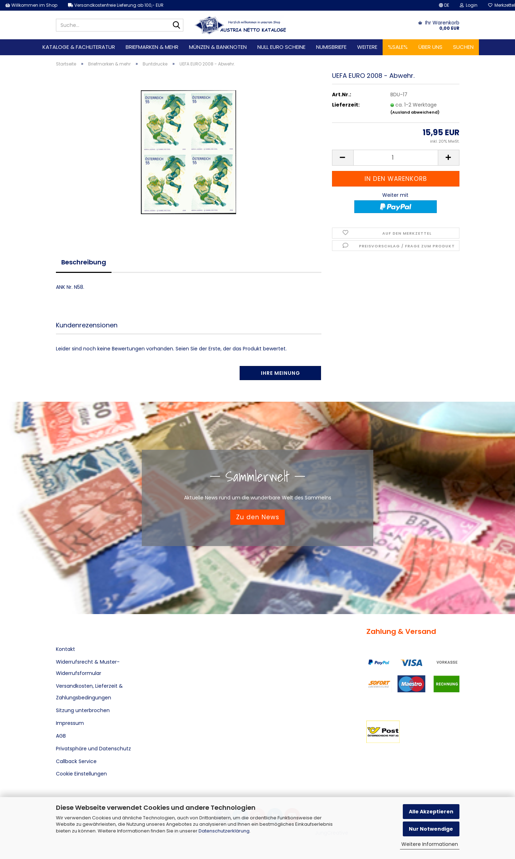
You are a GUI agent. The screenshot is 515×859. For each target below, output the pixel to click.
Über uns (430, 47)
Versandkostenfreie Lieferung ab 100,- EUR (116, 5)
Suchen (463, 47)
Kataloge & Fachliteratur (78, 47)
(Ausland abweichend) (415, 112)
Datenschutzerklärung (224, 830)
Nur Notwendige (431, 828)
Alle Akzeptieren (431, 811)
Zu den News (257, 517)
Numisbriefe (331, 47)
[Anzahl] (395, 158)
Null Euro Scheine (281, 47)
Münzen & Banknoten (218, 47)
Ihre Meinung (280, 373)
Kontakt (65, 649)
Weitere (367, 47)
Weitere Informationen (429, 844)
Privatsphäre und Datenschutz (93, 748)
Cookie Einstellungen (81, 773)
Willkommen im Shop (31, 5)
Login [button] (468, 5)
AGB (61, 735)
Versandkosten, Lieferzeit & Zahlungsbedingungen (89, 691)
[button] (444, 5)
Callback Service (76, 761)
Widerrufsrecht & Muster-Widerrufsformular (88, 667)
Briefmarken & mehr (152, 47)
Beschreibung (83, 262)
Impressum (70, 723)
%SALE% (398, 47)
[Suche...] (176, 25)
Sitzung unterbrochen (83, 710)
